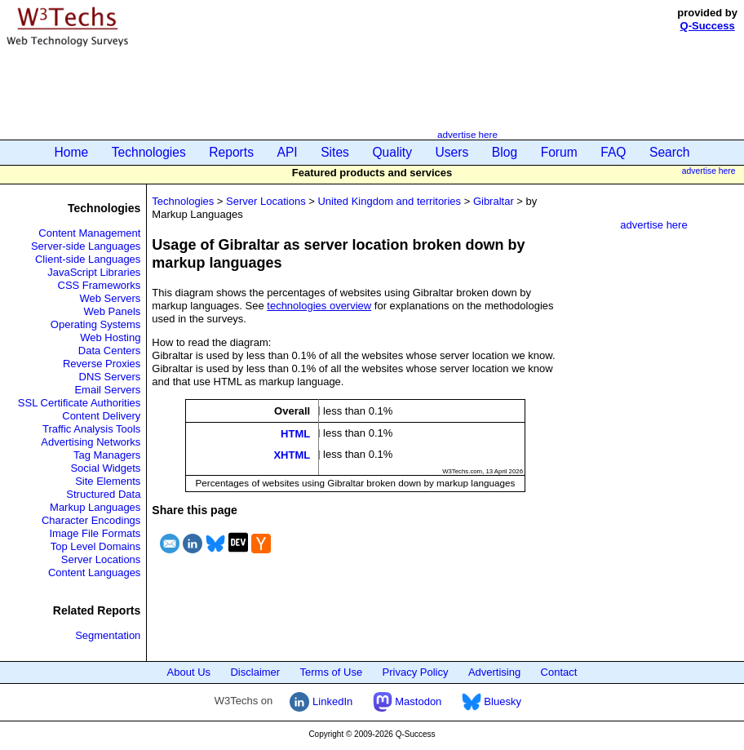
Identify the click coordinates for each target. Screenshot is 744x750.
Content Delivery (101, 416)
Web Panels (112, 311)
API (287, 152)
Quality (392, 152)
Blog (504, 152)
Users (452, 152)
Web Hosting (110, 337)
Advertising (494, 672)
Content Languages (94, 572)
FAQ (613, 152)
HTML (295, 433)
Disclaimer (255, 672)
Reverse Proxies (101, 363)
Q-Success (707, 26)
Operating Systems (96, 324)
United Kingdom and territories (389, 201)
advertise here (467, 134)
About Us (188, 672)
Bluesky (491, 701)
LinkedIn (321, 701)
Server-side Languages (85, 246)
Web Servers (109, 298)
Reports (231, 152)
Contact (559, 672)
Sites (335, 152)
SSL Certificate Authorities (79, 403)
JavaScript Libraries (93, 272)
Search (669, 152)
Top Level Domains (96, 546)
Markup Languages (95, 507)
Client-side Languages (87, 259)
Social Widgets (105, 468)
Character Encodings (91, 520)
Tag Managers (106, 455)
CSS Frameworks (99, 285)
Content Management (89, 233)
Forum (559, 152)
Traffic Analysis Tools (91, 429)
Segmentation (107, 635)
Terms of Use (331, 672)
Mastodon (407, 701)
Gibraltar (493, 201)
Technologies (149, 152)
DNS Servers (110, 377)
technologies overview (319, 306)
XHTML (291, 455)
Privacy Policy (416, 672)
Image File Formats (94, 533)
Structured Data (103, 494)
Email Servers (107, 390)
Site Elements (107, 481)
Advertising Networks (90, 442)
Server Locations (101, 559)
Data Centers (109, 350)
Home (72, 152)
